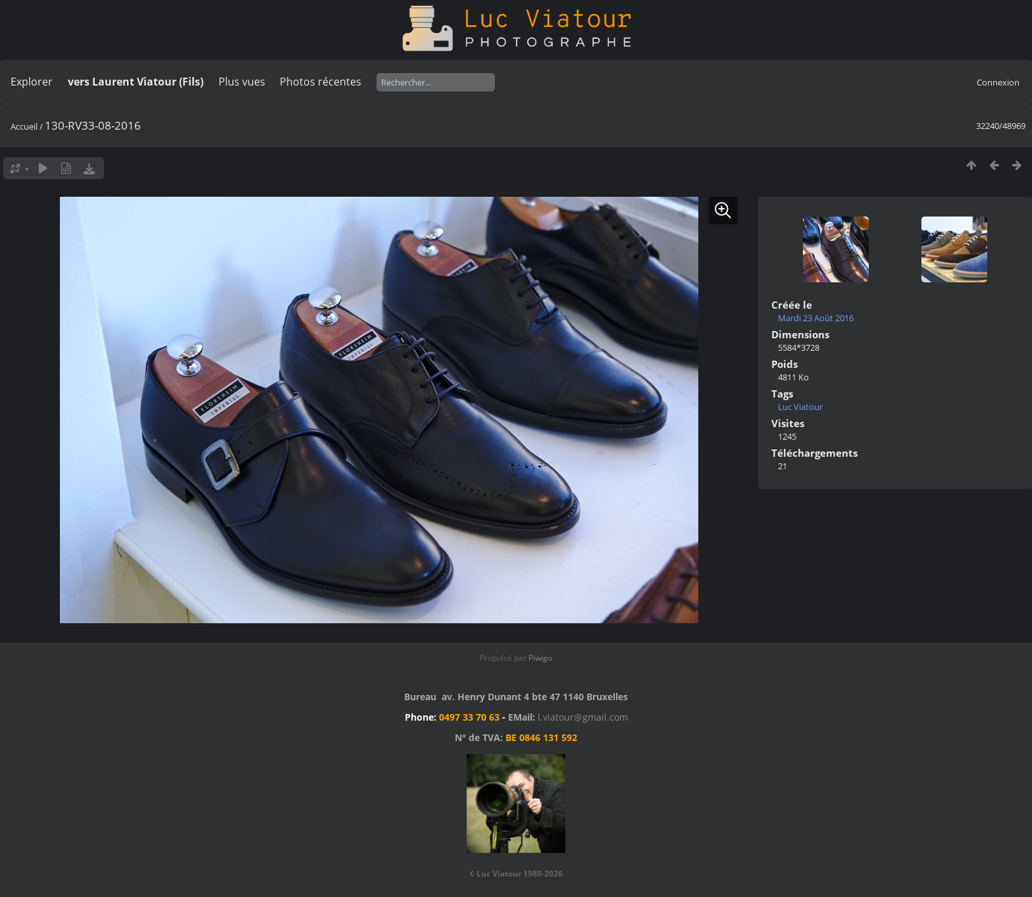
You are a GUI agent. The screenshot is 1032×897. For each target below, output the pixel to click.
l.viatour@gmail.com (583, 717)
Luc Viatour (800, 407)
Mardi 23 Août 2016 (816, 318)
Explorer (32, 81)
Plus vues (242, 81)
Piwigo (540, 657)
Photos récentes (320, 81)
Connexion (998, 82)
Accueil (24, 126)
